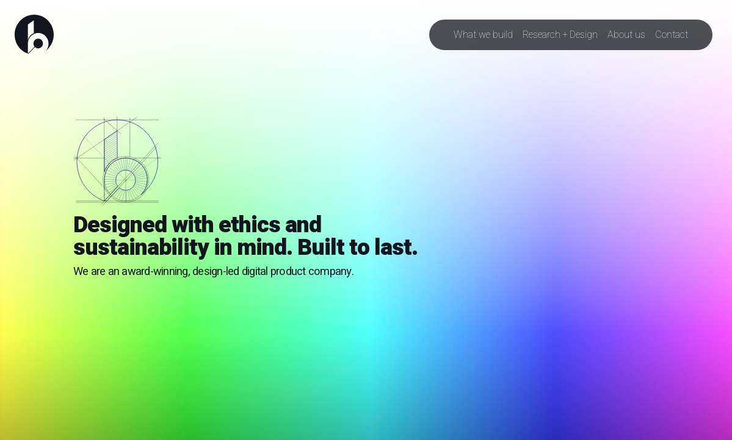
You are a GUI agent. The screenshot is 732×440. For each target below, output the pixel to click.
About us (626, 35)
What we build (483, 35)
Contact (671, 35)
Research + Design (560, 35)
